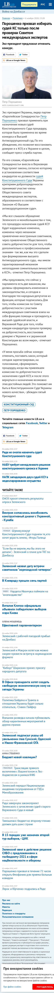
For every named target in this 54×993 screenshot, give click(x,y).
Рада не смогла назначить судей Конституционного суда (22, 454)
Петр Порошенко (14, 410)
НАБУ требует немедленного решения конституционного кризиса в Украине (26, 466)
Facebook (32, 423)
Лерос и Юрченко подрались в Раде (23, 889)
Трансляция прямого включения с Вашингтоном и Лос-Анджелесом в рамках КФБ (22, 771)
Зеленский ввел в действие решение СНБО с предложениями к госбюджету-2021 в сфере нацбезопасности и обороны (26, 854)
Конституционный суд (19, 404)
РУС (43, 4)
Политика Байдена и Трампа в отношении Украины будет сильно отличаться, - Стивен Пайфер (22, 703)
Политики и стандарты (13, 913)
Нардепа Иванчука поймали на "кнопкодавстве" (25, 593)
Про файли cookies (12, 986)
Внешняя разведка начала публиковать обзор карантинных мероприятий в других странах (26, 721)
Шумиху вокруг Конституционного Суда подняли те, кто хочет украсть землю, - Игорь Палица (26, 534)
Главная (6, 18)
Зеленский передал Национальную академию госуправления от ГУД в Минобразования (23, 789)
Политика (17, 18)
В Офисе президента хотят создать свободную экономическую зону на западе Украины (26, 685)
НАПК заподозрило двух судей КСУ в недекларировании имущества (25, 479)
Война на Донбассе (13, 11)
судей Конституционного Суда (22, 178)
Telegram (7, 427)
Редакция (7, 910)
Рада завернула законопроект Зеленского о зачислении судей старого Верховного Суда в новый (26, 806)
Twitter (43, 423)
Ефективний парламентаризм (22, 625)
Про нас (6, 900)
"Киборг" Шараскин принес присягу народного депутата (23, 669)
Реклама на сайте (11, 903)
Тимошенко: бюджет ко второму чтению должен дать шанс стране (26, 822)
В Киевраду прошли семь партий (24, 581)
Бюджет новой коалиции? (19, 757)
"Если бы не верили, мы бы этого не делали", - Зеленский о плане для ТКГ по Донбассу (26, 552)
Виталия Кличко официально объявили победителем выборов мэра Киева (24, 609)
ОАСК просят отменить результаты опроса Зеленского (22, 500)
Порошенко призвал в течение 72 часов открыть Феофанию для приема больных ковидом (27, 874)
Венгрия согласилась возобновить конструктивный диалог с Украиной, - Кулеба (26, 516)
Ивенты (6, 906)
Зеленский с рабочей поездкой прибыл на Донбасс (26, 637)
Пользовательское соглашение (17, 916)
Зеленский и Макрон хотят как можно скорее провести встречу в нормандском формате (27, 653)
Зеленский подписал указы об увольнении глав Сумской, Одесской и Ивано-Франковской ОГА (26, 739)
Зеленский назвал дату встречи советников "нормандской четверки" (27, 568)
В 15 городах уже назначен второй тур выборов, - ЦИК (25, 836)
